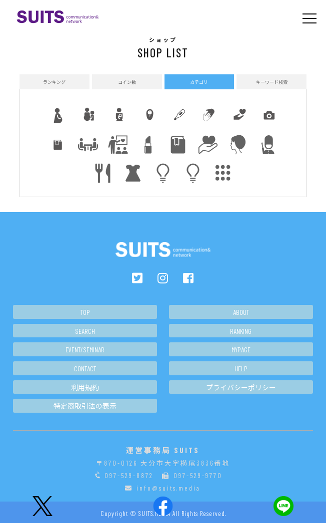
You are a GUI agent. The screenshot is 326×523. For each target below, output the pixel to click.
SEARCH (85, 331)
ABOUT (241, 312)
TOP (85, 312)
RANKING (241, 331)
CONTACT (85, 368)
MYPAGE (241, 349)
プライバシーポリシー (241, 387)
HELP (241, 368)
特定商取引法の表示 (85, 406)
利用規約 (85, 387)
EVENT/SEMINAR (85, 349)
